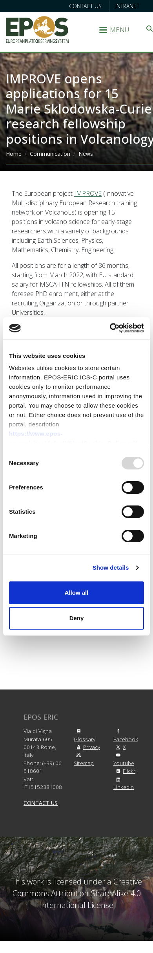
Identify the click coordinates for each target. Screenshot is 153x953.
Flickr (124, 770)
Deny (76, 618)
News (85, 153)
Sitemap (84, 759)
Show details (111, 567)
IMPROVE (88, 193)
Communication (50, 153)
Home (14, 153)
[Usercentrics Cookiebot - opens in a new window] (110, 328)
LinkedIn (123, 784)
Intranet (127, 6)
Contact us (85, 6)
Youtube (123, 759)
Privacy (87, 747)
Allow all (77, 592)
